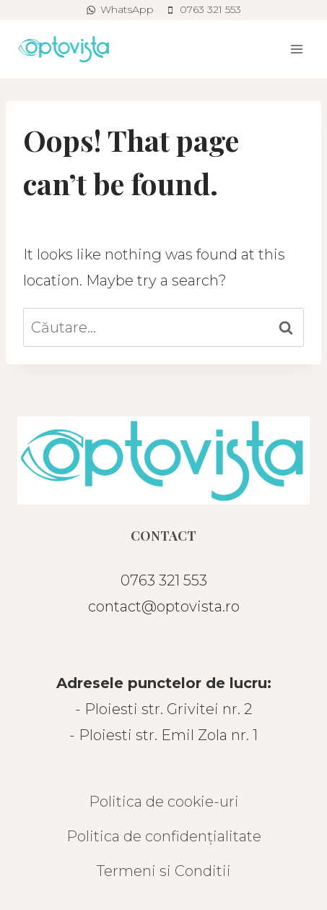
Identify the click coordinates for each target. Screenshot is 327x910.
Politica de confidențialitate (163, 836)
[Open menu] (296, 49)
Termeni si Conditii (164, 871)
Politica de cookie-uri (164, 801)
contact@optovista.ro (164, 606)
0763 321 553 (164, 580)
